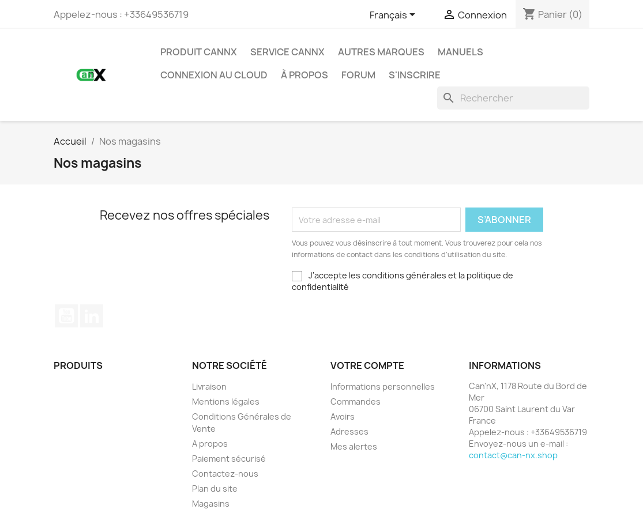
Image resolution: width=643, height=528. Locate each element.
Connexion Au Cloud (214, 75)
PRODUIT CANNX (198, 52)
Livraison (209, 386)
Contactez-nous (225, 473)
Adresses (349, 431)
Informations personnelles (382, 386)
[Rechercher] (513, 98)
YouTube (66, 315)
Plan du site (215, 488)
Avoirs (342, 416)
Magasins (211, 503)
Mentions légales (226, 401)
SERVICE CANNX (287, 52)
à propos (304, 75)
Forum (358, 75)
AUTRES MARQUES (381, 52)
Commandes (355, 401)
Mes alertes (353, 446)
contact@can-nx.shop (513, 455)
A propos (210, 443)
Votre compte (367, 365)
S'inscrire (415, 75)
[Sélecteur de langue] (394, 15)
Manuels (460, 52)
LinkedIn (91, 315)
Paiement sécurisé (229, 458)
